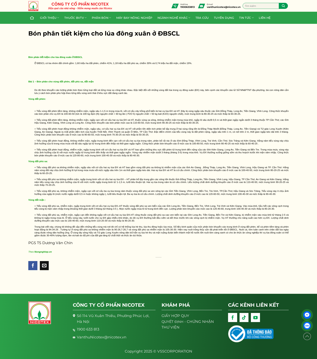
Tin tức (246, 18)
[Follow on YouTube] (255, 317)
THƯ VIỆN (171, 327)
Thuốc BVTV (75, 18)
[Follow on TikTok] (244, 317)
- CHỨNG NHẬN (188, 321)
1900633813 (187, 6)
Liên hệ (265, 18)
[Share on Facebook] (32, 265)
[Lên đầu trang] (307, 336)
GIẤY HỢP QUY (175, 316)
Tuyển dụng (224, 18)
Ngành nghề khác (173, 18)
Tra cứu (202, 18)
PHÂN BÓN (101, 18)
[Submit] (283, 6)
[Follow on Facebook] (232, 317)
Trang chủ (31, 18)
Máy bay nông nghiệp (134, 18)
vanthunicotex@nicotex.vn (224, 6)
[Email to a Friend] (44, 265)
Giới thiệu (49, 18)
